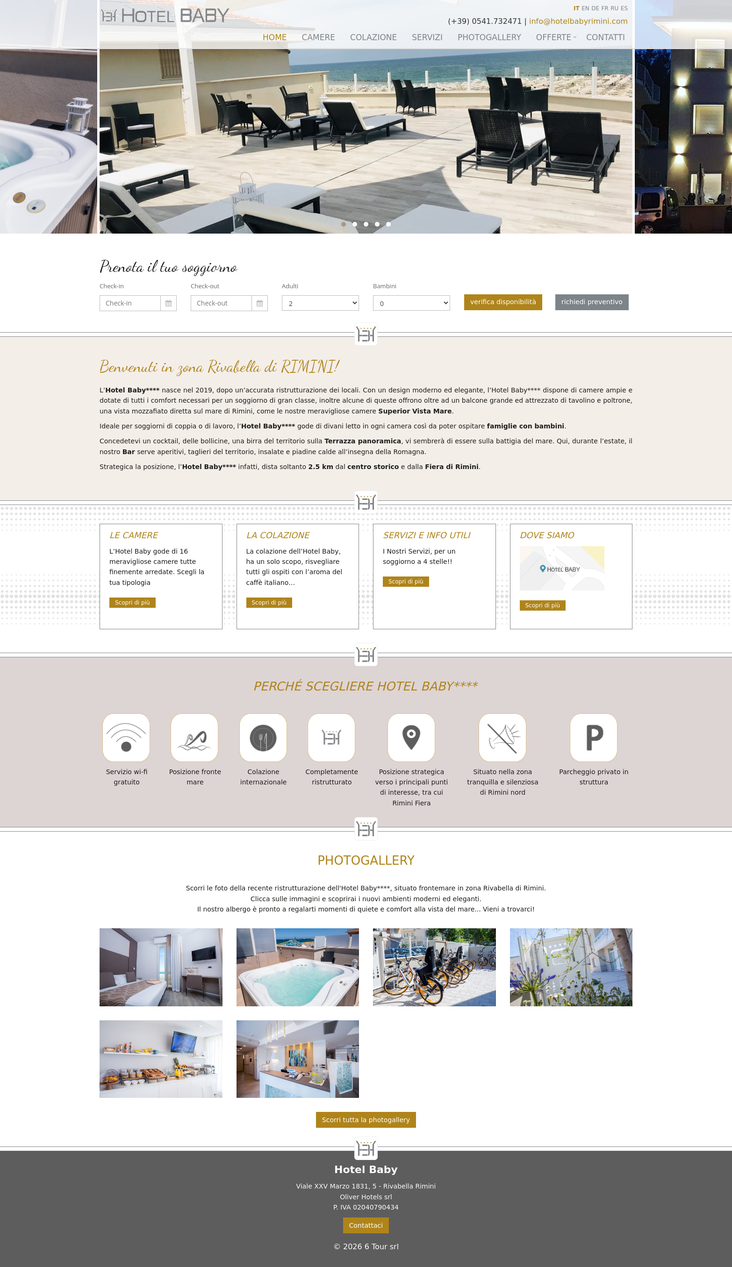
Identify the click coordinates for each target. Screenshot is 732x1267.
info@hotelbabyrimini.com (578, 21)
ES (624, 8)
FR (605, 8)
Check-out (205, 286)
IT (577, 8)
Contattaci (366, 1225)
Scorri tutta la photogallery (366, 1120)
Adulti (290, 286)
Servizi (427, 37)
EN (585, 8)
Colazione (373, 37)
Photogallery (489, 37)
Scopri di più (132, 602)
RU (614, 8)
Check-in (112, 286)
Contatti (605, 37)
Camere (318, 37)
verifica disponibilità (503, 302)
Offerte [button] (553, 37)
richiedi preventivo (592, 302)
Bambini (384, 286)
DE (595, 8)
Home (275, 37)
